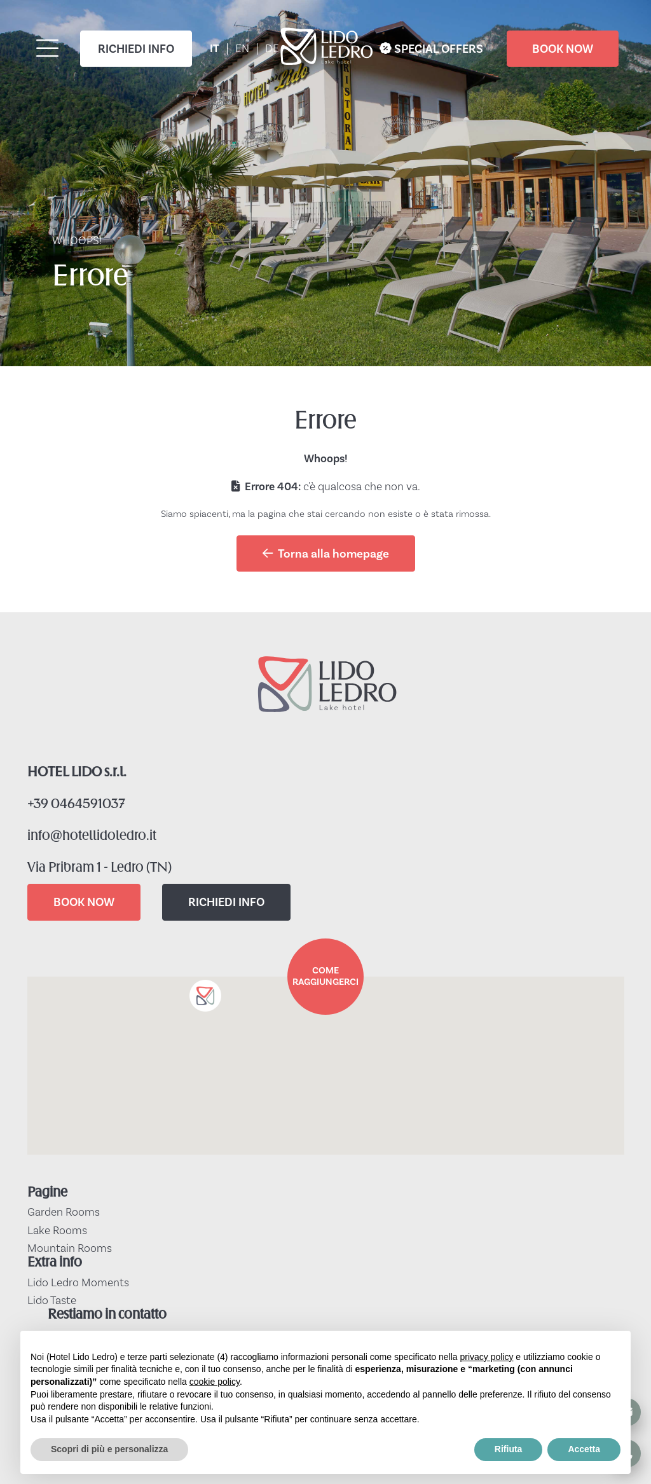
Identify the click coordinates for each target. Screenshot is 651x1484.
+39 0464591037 (76, 804)
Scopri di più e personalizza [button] (109, 1449)
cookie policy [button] (214, 1382)
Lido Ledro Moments (78, 1283)
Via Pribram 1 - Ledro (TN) (99, 868)
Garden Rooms (63, 1212)
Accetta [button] (584, 1449)
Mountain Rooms (69, 1248)
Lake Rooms (57, 1231)
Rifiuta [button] (509, 1449)
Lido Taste (51, 1301)
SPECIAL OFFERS (431, 49)
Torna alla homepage (326, 553)
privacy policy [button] (486, 1357)
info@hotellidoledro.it (91, 836)
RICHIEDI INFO (136, 49)
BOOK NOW (562, 49)
